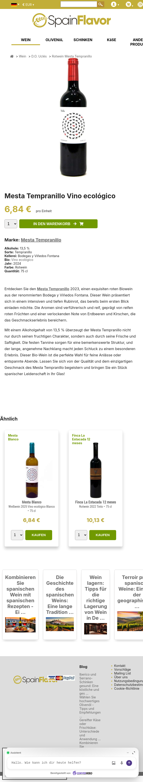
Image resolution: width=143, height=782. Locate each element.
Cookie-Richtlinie (126, 688)
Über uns (121, 677)
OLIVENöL (54, 40)
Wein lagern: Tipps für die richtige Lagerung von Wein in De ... (95, 597)
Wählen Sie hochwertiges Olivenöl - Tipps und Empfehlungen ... (90, 706)
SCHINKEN (82, 40)
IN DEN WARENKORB (58, 224)
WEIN (26, 40)
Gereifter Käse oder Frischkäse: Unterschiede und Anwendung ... (90, 729)
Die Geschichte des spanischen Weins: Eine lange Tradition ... (60, 594)
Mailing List (122, 673)
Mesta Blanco (13, 437)
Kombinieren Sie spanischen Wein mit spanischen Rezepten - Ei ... (20, 594)
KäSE (111, 40)
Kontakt (119, 666)
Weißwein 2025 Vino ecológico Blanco (32, 506)
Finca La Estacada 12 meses (81, 439)
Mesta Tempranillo (41, 240)
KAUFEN (39, 535)
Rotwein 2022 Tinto (91, 506)
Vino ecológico (22, 260)
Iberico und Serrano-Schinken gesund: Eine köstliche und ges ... (89, 683)
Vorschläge (122, 669)
